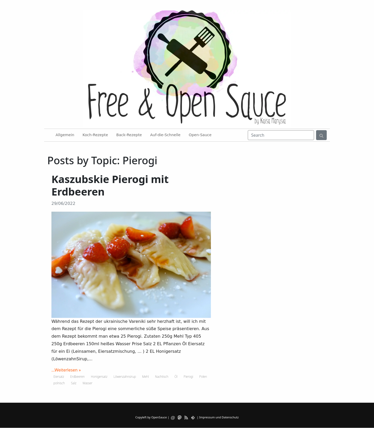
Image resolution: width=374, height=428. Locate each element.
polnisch (59, 383)
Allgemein (65, 135)
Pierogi (188, 376)
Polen (203, 376)
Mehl (145, 376)
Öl (176, 376)
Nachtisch (161, 376)
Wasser (87, 383)
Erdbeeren (77, 376)
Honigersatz (99, 376)
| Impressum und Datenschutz (218, 417)
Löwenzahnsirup (124, 376)
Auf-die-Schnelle (165, 135)
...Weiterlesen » (66, 370)
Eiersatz (59, 376)
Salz (73, 383)
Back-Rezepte (129, 135)
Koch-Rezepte (95, 135)
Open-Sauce (200, 135)
